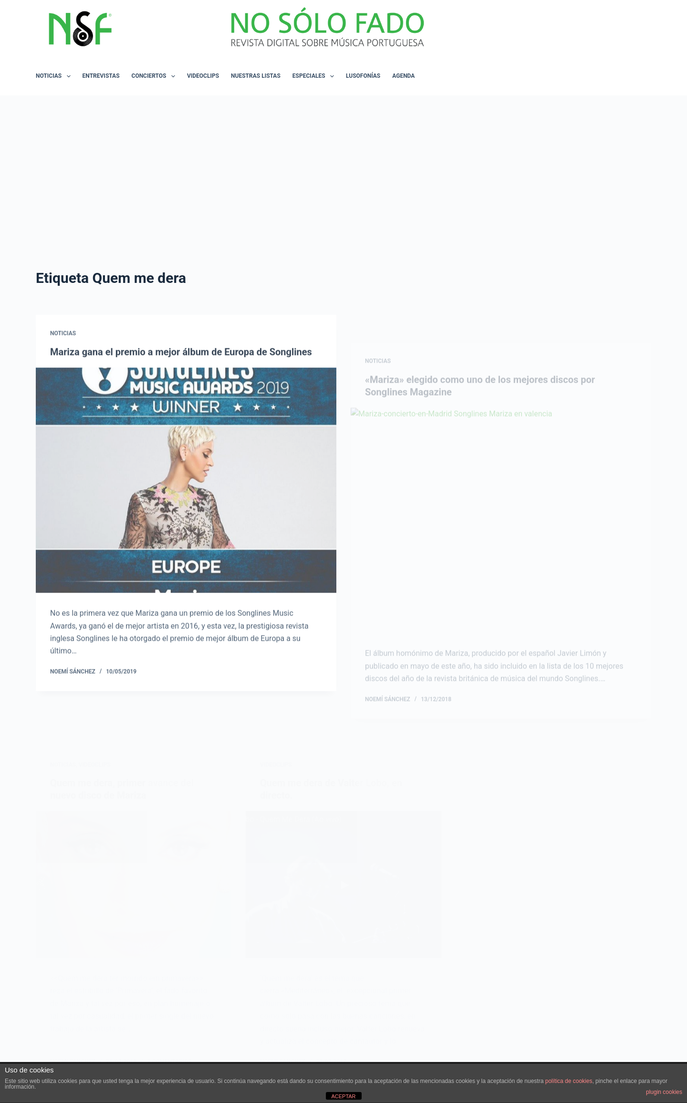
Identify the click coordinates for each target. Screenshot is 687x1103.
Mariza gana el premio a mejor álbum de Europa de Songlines (181, 358)
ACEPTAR (343, 1096)
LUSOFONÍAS (363, 76)
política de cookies (569, 1081)
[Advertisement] (343, 167)
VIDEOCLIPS (203, 76)
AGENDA (403, 76)
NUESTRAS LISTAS (256, 76)
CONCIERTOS (155, 76)
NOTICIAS (55, 76)
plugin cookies (664, 1092)
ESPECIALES (315, 76)
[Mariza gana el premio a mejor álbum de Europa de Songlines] (186, 487)
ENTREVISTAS (101, 76)
